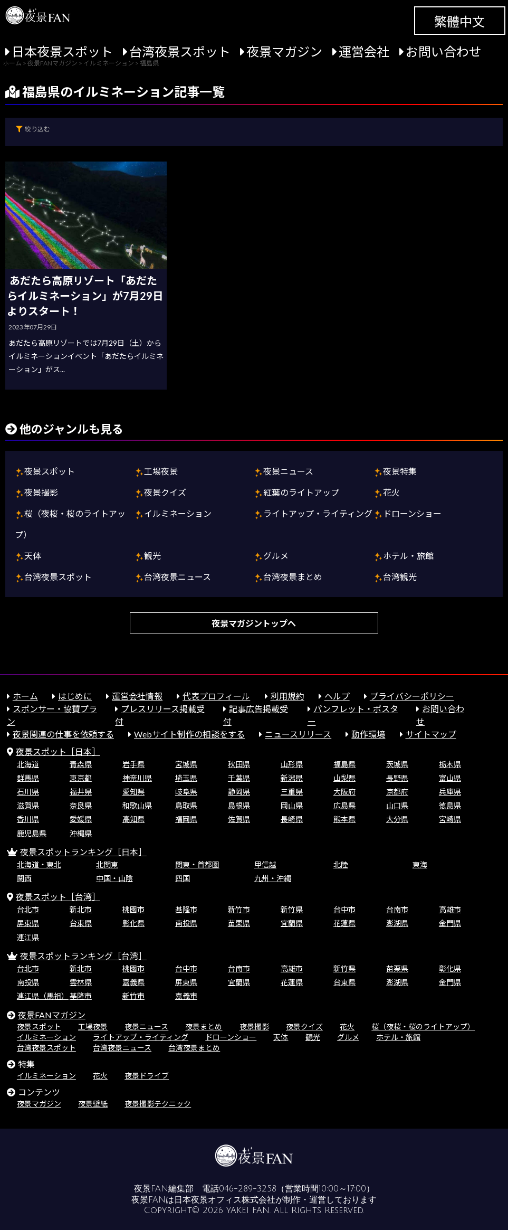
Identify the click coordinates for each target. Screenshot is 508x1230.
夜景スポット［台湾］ (58, 897)
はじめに (75, 696)
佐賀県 (239, 819)
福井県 (81, 791)
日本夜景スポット (62, 51)
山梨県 (344, 777)
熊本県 (344, 819)
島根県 (239, 805)
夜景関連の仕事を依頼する (63, 734)
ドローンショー (412, 513)
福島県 (344, 764)
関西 (24, 878)
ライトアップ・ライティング (317, 513)
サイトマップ (431, 734)
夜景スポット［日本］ (58, 751)
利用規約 (287, 696)
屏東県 (28, 923)
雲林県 (81, 982)
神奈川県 (137, 777)
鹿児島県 (31, 833)
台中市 (344, 909)
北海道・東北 (39, 864)
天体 (32, 556)
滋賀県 (28, 805)
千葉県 (239, 777)
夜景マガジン (284, 51)
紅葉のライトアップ (301, 492)
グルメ (276, 556)
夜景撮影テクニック (157, 1103)
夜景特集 (400, 471)
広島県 (344, 805)
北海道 (28, 764)
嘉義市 (186, 995)
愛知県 (133, 791)
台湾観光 (400, 577)
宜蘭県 (292, 923)
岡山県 (292, 805)
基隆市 (186, 909)
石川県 (28, 791)
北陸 (340, 864)
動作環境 (368, 734)
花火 (391, 492)
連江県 (28, 937)
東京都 (81, 777)
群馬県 (28, 777)
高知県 (133, 819)
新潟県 (292, 777)
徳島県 (450, 805)
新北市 (81, 909)
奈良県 (81, 805)
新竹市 (239, 909)
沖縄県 (81, 833)
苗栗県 (239, 923)
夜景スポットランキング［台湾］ (83, 956)
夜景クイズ (165, 492)
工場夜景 (161, 471)
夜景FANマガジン (51, 1015)
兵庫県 (450, 791)
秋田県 (239, 764)
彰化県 (133, 923)
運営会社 (364, 51)
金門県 (450, 923)
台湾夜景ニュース (177, 577)
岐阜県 (186, 791)
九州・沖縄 (272, 878)
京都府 (397, 791)
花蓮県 (344, 923)
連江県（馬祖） (43, 995)
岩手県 (133, 764)
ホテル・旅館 (408, 556)
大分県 (397, 819)
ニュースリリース (298, 734)
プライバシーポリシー (412, 696)
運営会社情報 (137, 696)
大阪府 (344, 791)
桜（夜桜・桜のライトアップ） (423, 1026)
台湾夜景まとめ (292, 577)
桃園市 (133, 909)
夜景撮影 (41, 492)
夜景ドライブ (146, 1075)
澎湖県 (397, 923)
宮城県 (186, 764)
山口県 (397, 805)
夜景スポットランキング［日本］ (83, 852)
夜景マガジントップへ (254, 623)
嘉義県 (133, 982)
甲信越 (265, 864)
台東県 (81, 923)
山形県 (292, 764)
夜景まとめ (203, 1026)
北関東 (107, 864)
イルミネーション (178, 513)
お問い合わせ (444, 51)
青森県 (81, 764)
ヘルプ (337, 696)
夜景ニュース (288, 471)
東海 (420, 864)
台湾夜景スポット (180, 51)
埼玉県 (186, 777)
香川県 (28, 819)
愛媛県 (81, 819)
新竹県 (292, 909)
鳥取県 (186, 805)
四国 (182, 878)
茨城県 (397, 764)
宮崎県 (450, 819)
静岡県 (239, 791)
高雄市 (450, 909)
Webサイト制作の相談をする (189, 734)
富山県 (450, 777)
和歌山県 (137, 805)
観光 (152, 556)
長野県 (397, 777)
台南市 (397, 909)
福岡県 (186, 819)
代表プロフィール (216, 696)
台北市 (28, 909)
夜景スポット (49, 471)
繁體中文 (459, 21)
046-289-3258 (247, 1189)
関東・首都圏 (197, 864)
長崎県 (292, 819)
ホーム (25, 696)
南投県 (186, 923)
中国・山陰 (114, 878)
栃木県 (450, 764)
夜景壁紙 (93, 1103)
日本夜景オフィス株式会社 (224, 1200)
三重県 (292, 791)
